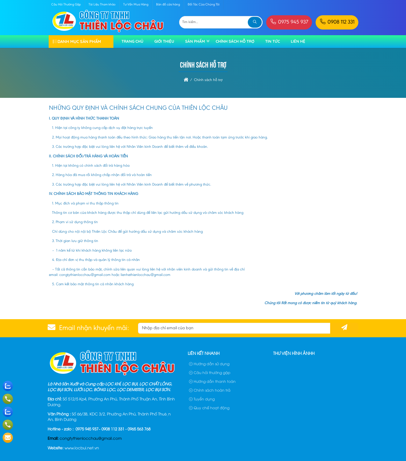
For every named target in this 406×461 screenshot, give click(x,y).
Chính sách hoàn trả (209, 389)
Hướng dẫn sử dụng (209, 363)
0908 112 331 (337, 22)
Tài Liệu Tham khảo (102, 4)
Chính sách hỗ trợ (235, 41)
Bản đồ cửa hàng (168, 4)
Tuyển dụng (202, 398)
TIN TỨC (272, 41)
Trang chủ (132, 41)
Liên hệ (298, 41)
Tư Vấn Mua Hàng (135, 4)
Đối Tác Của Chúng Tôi (204, 4)
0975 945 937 (289, 22)
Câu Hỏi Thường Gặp (66, 4)
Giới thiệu (164, 41)
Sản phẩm (195, 41)
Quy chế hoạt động (209, 407)
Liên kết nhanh (204, 353)
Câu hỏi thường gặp (209, 372)
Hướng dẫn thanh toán (212, 381)
